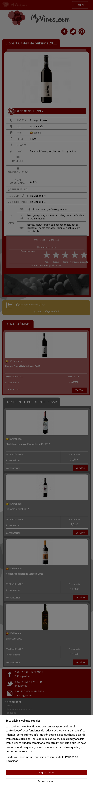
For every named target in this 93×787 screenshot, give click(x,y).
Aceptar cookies (46, 772)
